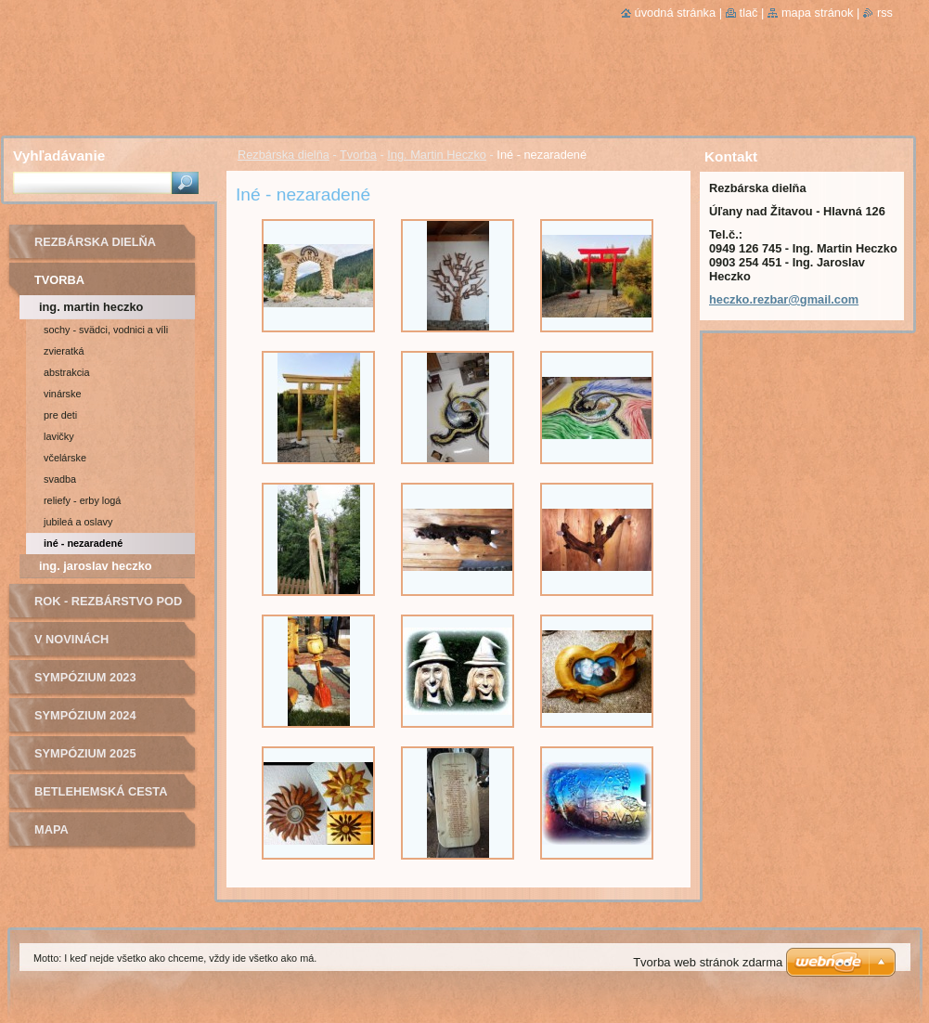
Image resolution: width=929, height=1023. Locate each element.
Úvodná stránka (675, 12)
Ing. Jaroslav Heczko (95, 566)
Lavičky (59, 436)
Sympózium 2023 (85, 677)
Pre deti (60, 415)
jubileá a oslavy (78, 521)
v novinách (71, 639)
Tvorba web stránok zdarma (707, 962)
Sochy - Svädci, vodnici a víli (106, 329)
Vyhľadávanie (59, 155)
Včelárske (65, 457)
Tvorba (358, 155)
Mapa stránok (817, 12)
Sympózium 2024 (85, 715)
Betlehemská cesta (100, 791)
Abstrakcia (67, 372)
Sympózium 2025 (85, 753)
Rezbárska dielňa (283, 155)
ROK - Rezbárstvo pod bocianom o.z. (108, 607)
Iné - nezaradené (83, 543)
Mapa (51, 829)
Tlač (749, 12)
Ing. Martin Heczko (436, 155)
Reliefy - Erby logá (82, 500)
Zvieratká (64, 350)
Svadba (60, 479)
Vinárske (63, 393)
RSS (885, 12)
